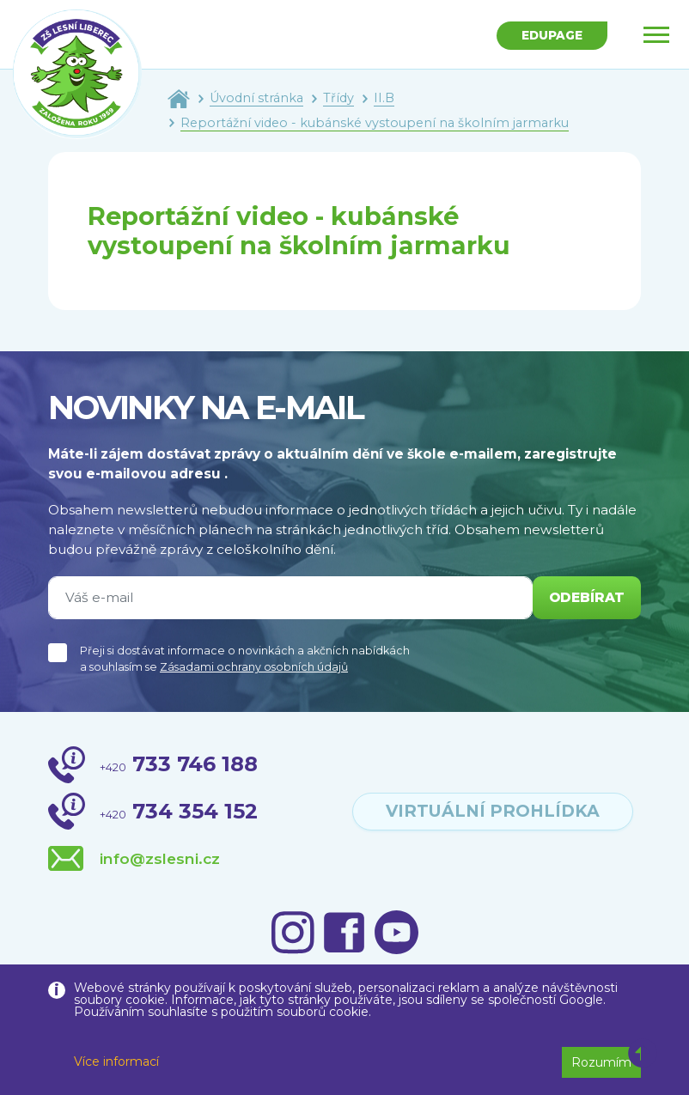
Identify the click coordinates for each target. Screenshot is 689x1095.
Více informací (116, 1061)
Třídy (338, 98)
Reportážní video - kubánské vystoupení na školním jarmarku (374, 123)
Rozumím (601, 1062)
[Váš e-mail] (290, 597)
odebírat (587, 597)
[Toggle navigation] (656, 34)
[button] (643, 1054)
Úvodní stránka (256, 98)
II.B (384, 98)
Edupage (551, 35)
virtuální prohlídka (493, 810)
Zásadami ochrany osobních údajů (254, 666)
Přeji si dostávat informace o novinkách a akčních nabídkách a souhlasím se (245, 658)
